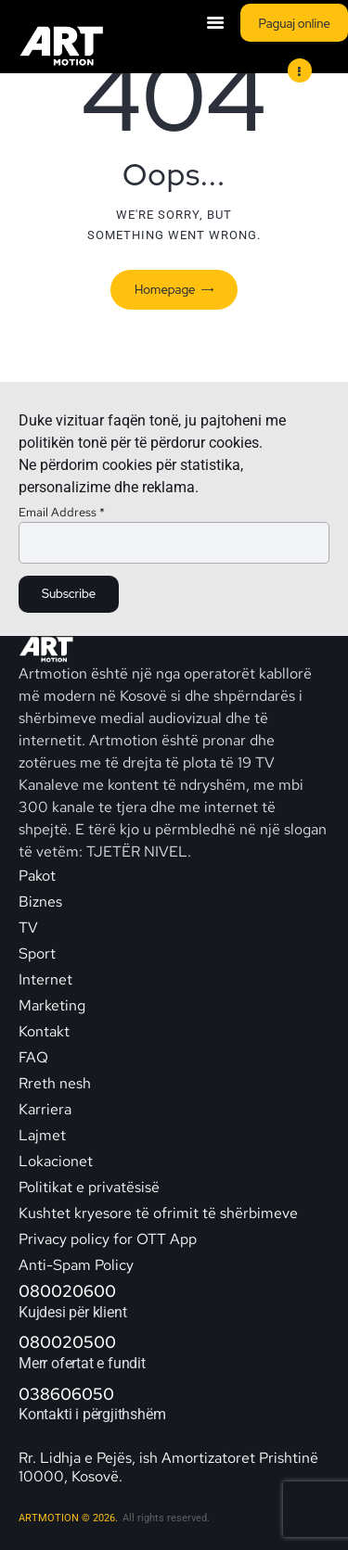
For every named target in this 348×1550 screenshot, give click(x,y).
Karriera (45, 1109)
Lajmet (42, 1135)
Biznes (40, 901)
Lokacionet (56, 1161)
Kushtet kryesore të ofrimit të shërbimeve (158, 1213)
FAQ (33, 1057)
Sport (37, 953)
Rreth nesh (55, 1083)
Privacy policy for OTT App (108, 1239)
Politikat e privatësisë (89, 1187)
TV (28, 927)
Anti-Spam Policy (76, 1265)
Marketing (52, 1005)
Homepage (165, 290)
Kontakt (46, 1031)
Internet (45, 979)
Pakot (37, 875)
